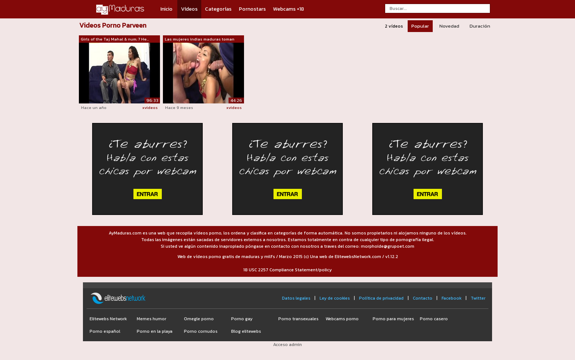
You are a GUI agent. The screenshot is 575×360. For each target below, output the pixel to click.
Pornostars (252, 9)
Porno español (105, 331)
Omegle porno (199, 318)
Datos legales (296, 298)
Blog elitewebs (246, 331)
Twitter (478, 298)
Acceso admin (287, 344)
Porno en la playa (154, 331)
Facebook (451, 298)
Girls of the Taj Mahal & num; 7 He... (115, 39)
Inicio (166, 9)
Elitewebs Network (108, 318)
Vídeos (189, 9)
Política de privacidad (381, 298)
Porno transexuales (298, 318)
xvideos (150, 107)
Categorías (218, 9)
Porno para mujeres (393, 318)
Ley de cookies (335, 298)
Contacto (422, 298)
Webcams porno (342, 318)
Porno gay (241, 318)
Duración (480, 25)
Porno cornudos (200, 331)
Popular (420, 25)
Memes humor (151, 318)
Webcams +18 (288, 9)
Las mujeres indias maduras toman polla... (199, 39)
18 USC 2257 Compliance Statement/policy (287, 270)
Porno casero (434, 318)
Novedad (449, 25)
